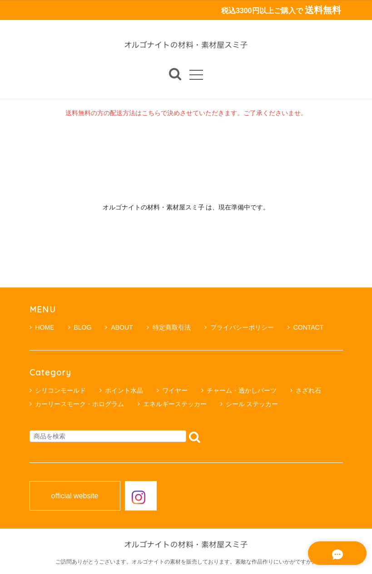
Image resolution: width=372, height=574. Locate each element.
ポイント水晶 (124, 390)
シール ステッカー (252, 404)
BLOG (80, 327)
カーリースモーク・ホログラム (79, 404)
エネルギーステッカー (175, 404)
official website (75, 496)
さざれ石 (308, 390)
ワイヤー (175, 390)
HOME (42, 327)
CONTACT (306, 327)
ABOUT (119, 327)
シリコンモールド (60, 390)
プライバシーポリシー (239, 327)
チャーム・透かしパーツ (242, 390)
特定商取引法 (169, 327)
